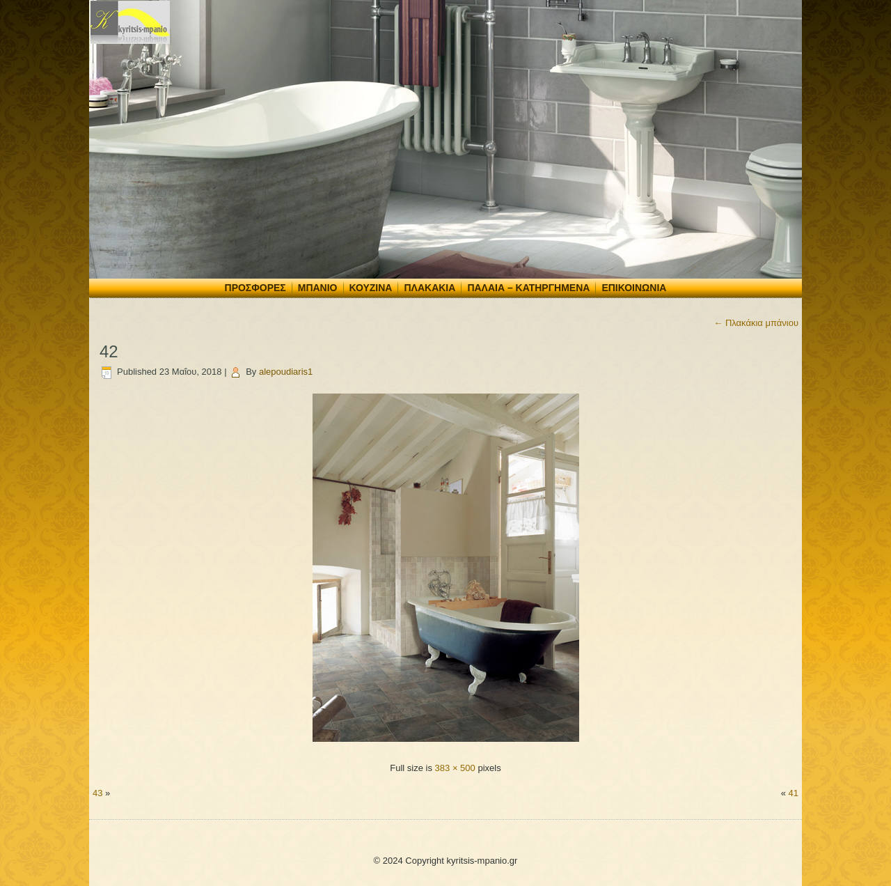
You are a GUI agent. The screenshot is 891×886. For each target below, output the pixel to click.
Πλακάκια (429, 287)
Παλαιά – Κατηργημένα (528, 287)
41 (793, 793)
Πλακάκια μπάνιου (755, 323)
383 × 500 (455, 768)
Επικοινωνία (633, 287)
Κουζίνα (371, 287)
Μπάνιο (318, 287)
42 (109, 351)
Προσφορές (255, 287)
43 (97, 793)
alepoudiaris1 (286, 371)
